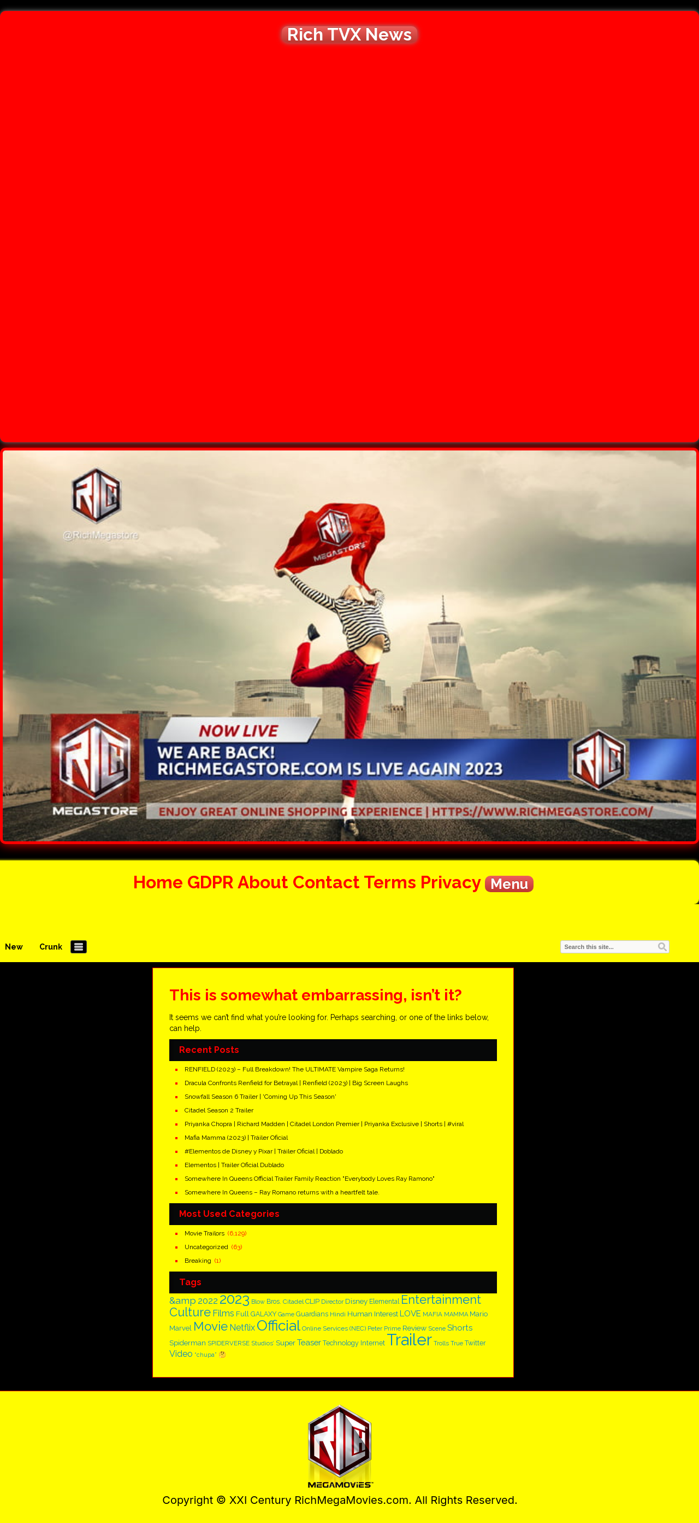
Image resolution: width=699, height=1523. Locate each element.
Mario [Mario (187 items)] (479, 1314)
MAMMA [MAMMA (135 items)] (456, 1314)
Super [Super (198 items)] (285, 1342)
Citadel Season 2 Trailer (219, 1110)
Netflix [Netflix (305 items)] (242, 1327)
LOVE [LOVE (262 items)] (410, 1314)
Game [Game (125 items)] (286, 1314)
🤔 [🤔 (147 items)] (222, 1354)
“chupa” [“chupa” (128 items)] (205, 1354)
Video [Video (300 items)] (181, 1354)
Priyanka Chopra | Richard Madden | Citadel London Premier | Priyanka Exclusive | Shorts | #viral (324, 1124)
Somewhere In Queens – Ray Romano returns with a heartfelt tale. (282, 1192)
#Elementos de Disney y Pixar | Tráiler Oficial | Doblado (264, 1151)
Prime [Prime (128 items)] (392, 1328)
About (263, 882)
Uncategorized (206, 1247)
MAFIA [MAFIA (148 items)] (432, 1314)
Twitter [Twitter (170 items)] (475, 1343)
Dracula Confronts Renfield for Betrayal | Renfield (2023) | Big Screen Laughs (296, 1083)
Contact (326, 882)
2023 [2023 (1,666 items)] (235, 1298)
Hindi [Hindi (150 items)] (338, 1314)
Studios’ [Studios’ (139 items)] (262, 1343)
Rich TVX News (349, 34)
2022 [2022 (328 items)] (208, 1301)
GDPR (210, 882)
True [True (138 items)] (457, 1343)
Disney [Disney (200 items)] (356, 1301)
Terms (390, 882)
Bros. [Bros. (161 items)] (273, 1301)
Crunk (50, 946)
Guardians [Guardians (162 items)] (312, 1314)
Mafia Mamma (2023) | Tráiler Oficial (236, 1137)
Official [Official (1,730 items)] (278, 1325)
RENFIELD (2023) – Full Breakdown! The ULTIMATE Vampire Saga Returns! (295, 1069)
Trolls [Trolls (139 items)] (441, 1343)
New (14, 946)
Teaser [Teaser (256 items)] (309, 1342)
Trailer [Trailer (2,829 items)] (409, 1339)
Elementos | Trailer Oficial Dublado (234, 1165)
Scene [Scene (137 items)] (437, 1328)
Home (158, 882)
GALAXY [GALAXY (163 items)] (263, 1314)
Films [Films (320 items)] (223, 1313)
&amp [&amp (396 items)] (182, 1300)
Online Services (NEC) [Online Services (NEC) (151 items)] (334, 1328)
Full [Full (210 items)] (242, 1313)
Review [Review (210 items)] (414, 1327)
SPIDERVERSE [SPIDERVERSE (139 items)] (229, 1343)
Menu (509, 884)
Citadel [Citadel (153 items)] (293, 1301)
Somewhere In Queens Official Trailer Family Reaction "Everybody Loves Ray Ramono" (310, 1178)
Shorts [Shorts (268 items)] (459, 1328)
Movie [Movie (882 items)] (210, 1326)
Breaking (198, 1260)
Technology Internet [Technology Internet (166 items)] (354, 1343)
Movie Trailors (204, 1233)
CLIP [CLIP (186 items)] (312, 1301)
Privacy (450, 882)
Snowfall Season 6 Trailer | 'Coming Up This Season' (260, 1096)
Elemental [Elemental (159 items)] (384, 1301)
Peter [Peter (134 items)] (375, 1328)
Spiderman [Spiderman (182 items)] (187, 1343)
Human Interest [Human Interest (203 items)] (372, 1313)
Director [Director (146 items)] (332, 1301)
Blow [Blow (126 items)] (258, 1301)
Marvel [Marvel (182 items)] (180, 1328)
